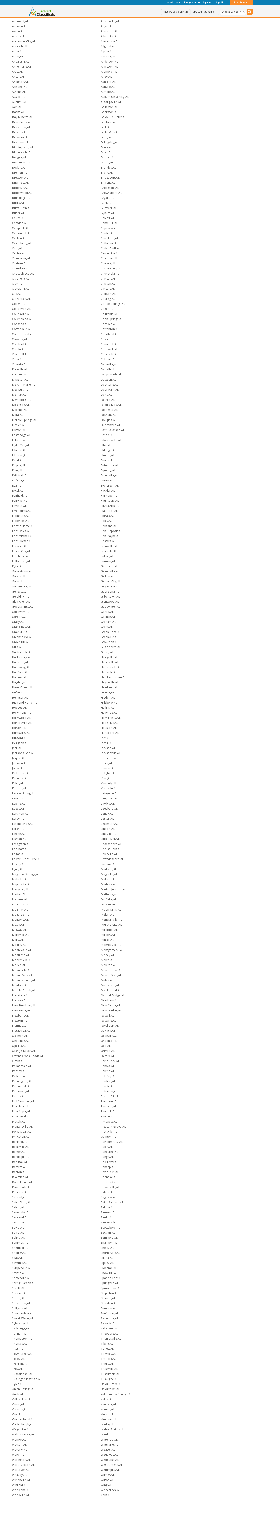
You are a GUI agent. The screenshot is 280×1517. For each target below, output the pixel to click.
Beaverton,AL (21, 127)
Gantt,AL (18, 581)
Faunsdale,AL (110, 500)
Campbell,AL (20, 228)
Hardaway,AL (21, 667)
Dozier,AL (18, 425)
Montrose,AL (21, 955)
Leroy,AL (18, 818)
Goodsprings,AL (22, 606)
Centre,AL (18, 253)
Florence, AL (20, 521)
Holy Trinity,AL (111, 717)
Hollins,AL (107, 707)
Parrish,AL (108, 1071)
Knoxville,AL (109, 788)
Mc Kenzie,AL (110, 904)
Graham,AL (108, 622)
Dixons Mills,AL (111, 405)
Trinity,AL (107, 1364)
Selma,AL (18, 1237)
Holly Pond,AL (21, 712)
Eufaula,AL (19, 480)
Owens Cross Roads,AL (28, 1056)
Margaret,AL (20, 889)
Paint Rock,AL (110, 1061)
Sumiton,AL (108, 1308)
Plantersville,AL (22, 1126)
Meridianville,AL (111, 919)
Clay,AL (17, 283)
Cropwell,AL (20, 354)
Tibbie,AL (107, 1343)
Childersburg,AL (111, 268)
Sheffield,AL (20, 1247)
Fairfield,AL (19, 495)
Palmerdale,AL (22, 1066)
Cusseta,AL (19, 364)
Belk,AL (106, 127)
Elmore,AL (108, 455)
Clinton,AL (108, 288)
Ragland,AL (19, 1141)
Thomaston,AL (22, 1338)
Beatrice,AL (109, 122)
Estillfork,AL (20, 475)
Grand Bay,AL (21, 627)
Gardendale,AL (22, 586)
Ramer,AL (18, 1152)
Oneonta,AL (109, 1041)
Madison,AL (109, 869)
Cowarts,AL (20, 339)
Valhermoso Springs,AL (116, 1394)
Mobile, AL (19, 945)
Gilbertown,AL (110, 596)
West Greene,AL (112, 1465)
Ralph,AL (107, 1147)
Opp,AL (106, 1046)
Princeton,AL (20, 1136)
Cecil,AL (17, 248)
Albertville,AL (109, 36)
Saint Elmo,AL (21, 1202)
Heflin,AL (18, 692)
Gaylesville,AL (110, 586)
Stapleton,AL (109, 1293)
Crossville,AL (109, 354)
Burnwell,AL (109, 208)
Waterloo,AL (109, 1439)
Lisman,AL (19, 839)
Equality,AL (108, 470)
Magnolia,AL (109, 874)
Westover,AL (20, 1470)
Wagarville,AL (21, 1429)
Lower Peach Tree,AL (26, 859)
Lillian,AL (18, 829)
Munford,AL (20, 985)
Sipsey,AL (107, 1263)
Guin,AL (17, 647)
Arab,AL (17, 71)
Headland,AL (109, 687)
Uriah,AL (18, 1394)
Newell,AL (108, 1015)
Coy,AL (105, 339)
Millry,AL (18, 940)
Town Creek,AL (22, 1353)
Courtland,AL (109, 334)
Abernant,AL (20, 21)
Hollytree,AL (109, 712)
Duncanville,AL (111, 425)
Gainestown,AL (22, 571)
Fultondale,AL (21, 561)
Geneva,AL (19, 591)
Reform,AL (19, 1167)
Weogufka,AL (110, 1459)
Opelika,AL (19, 1046)
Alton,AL (18, 56)
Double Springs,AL (24, 420)
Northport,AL (110, 1025)
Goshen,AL (108, 617)
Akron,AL (18, 31)
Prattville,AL (109, 1131)
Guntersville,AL (22, 652)
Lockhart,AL (20, 849)
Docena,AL (19, 410)
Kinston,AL (19, 788)
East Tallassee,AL (113, 430)
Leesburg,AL (109, 808)
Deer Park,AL (110, 389)
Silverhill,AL (19, 1263)
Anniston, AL (109, 66)
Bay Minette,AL (22, 117)
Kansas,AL (108, 768)
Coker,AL (107, 309)
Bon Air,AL (108, 157)
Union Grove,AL (111, 1384)
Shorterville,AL (111, 1253)
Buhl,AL (106, 203)
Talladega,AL (21, 1328)
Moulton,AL (109, 965)
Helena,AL (108, 692)
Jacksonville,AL (111, 753)
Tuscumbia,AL (110, 1374)
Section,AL (108, 1232)
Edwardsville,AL (111, 440)
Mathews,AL (109, 894)
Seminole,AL (109, 1237)
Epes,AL (17, 470)
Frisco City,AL (21, 551)
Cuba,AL (17, 359)
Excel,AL (17, 490)
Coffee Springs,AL (113, 304)
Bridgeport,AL (110, 177)
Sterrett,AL (108, 1298)
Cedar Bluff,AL (111, 248)
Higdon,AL (108, 697)
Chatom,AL (19, 263)
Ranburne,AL (109, 1152)
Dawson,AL (108, 379)
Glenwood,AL (110, 601)
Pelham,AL (19, 1076)
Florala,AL (108, 516)
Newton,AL (19, 1020)
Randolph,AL (20, 1157)
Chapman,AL (109, 258)
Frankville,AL (109, 546)
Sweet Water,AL (23, 1318)
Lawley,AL (108, 803)
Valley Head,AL (22, 1399)
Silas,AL (17, 1258)
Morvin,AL (19, 965)
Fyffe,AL (17, 566)
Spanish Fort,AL (111, 1278)
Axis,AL (17, 107)
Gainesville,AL (110, 571)
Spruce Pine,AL (111, 1288)
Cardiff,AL (107, 233)
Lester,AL (107, 818)
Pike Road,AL (21, 1106)
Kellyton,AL (108, 773)
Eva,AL (16, 485)
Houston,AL (109, 728)
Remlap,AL (108, 1167)
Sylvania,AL (108, 1323)
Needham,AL (109, 1000)
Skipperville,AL (22, 1268)
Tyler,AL (17, 1384)
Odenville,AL (109, 1035)
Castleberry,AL (22, 243)
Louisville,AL (109, 854)
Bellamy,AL (19, 132)
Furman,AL (108, 561)
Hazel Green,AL (22, 687)
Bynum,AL (108, 213)
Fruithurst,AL (21, 556)
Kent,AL (106, 778)
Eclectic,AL (19, 440)
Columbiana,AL (22, 319)
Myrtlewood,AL (111, 990)
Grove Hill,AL (21, 642)
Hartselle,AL (109, 672)
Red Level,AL (109, 1162)
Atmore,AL (108, 92)
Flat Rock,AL (109, 511)
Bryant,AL (107, 198)
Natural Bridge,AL (113, 995)
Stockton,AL (109, 1303)
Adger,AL (107, 26)
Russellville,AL (110, 1187)
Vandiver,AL (109, 1404)
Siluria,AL (107, 1258)
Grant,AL (107, 627)
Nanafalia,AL (20, 995)
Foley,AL (107, 521)
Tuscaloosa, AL (22, 1374)
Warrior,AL (19, 1439)
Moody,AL (108, 955)
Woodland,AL (21, 1490)
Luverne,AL (108, 864)
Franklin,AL (19, 546)
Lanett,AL (18, 798)
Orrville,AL (108, 1051)
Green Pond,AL (111, 632)
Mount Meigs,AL (23, 975)
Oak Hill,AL (108, 1030)
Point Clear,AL (21, 1131)
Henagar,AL (20, 697)
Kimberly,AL (109, 783)
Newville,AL (109, 1020)
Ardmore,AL (109, 71)
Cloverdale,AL (21, 299)
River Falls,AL (110, 1172)
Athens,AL (19, 92)
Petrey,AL (18, 1096)
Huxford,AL (19, 738)
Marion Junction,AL (114, 889)
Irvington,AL (20, 743)
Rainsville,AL (20, 1147)
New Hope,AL (21, 1010)
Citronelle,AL (20, 278)
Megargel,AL (20, 914)
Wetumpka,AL (110, 1470)
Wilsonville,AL (21, 1480)
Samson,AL (108, 1212)
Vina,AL (17, 1414)
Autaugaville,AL (111, 102)
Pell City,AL (108, 1076)
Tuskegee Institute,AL (27, 1379)
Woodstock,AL (111, 1490)
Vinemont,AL (109, 1419)
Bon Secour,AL (22, 162)
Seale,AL (18, 1232)
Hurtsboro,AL (110, 733)
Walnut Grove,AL (23, 1434)
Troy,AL (17, 1369)
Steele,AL (18, 1298)
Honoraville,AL (22, 723)
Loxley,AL (18, 864)
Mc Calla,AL (109, 899)
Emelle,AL (107, 460)
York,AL (106, 1495)
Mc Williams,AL (111, 909)
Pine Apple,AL (21, 1111)
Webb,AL (18, 1454)
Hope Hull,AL (109, 723)
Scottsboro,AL (110, 1227)
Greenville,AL (110, 637)
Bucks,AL (18, 203)
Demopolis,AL (21, 399)
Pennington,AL (22, 1081)
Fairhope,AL (109, 495)
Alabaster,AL (109, 31)
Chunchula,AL (110, 273)
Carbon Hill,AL (21, 233)
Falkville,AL (19, 500)
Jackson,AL (108, 748)
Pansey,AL (19, 1071)
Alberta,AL (19, 36)
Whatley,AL (19, 1475)
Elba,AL (106, 445)
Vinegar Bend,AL (23, 1419)
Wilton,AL (107, 1480)
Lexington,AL (110, 823)
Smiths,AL (19, 1273)
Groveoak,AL (109, 642)
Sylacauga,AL (21, 1323)
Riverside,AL (20, 1177)
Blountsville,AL (22, 152)
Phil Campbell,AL (23, 1101)
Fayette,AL (19, 505)
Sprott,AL (18, 1288)
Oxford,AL (108, 1056)
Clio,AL (17, 293)
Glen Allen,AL (21, 601)
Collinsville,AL (21, 314)
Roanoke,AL (109, 1177)
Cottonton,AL (110, 329)
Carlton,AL (19, 238)
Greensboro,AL (22, 637)
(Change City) (189, 2)
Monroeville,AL (111, 945)
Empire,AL (19, 465)
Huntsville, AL (21, 733)
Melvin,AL (107, 914)
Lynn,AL (17, 869)
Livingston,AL (21, 844)
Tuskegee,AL (109, 1379)
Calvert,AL (108, 218)
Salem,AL (18, 1207)
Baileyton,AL (109, 107)
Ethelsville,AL (110, 475)
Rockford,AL (109, 1182)
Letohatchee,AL (22, 823)
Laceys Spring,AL (23, 793)
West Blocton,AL (23, 1465)
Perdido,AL (108, 1081)
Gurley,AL (107, 652)
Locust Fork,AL (111, 849)
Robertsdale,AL (22, 1182)
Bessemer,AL (21, 142)
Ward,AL (106, 1434)
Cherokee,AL (20, 268)
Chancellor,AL (21, 258)
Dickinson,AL (21, 405)
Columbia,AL (109, 314)
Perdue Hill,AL (21, 1086)
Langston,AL (109, 798)
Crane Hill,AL (109, 344)
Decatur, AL (20, 389)
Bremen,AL (19, 172)
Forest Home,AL (23, 526)
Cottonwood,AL (22, 334)
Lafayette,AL (109, 793)
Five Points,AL (21, 511)
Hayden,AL (19, 682)
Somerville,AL (21, 1278)
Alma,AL (17, 51)
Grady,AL (18, 622)
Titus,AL (17, 1348)
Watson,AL (19, 1444)
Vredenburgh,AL (22, 1424)
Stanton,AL (19, 1293)
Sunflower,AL (110, 1313)
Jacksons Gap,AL (23, 753)
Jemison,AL (19, 763)
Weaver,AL (108, 1449)
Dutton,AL (19, 430)
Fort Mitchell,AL (22, 536)
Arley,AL (106, 76)
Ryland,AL (107, 1192)
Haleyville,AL (109, 657)
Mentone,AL (20, 919)
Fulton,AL (107, 556)
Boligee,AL (19, 157)
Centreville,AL (110, 253)
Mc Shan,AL (20, 909)
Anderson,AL (109, 61)
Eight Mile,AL (21, 445)
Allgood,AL (108, 46)
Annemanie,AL (22, 66)
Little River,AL (110, 839)
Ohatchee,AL (21, 1041)
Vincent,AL (108, 1414)
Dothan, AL (108, 415)
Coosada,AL (20, 324)
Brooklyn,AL (20, 187)
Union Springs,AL (23, 1389)
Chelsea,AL (108, 263)
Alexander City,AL (24, 41)
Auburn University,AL (115, 97)
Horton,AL (19, 728)
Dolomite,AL (109, 410)
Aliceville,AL (20, 46)
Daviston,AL (20, 379)
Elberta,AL (19, 450)
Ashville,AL (108, 87)
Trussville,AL (109, 1369)
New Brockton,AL (24, 1005)
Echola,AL (107, 435)
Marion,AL (19, 894)
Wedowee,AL (110, 1454)
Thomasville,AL (111, 1338)
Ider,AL (106, 738)
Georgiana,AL (110, 591)
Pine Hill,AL (108, 1111)
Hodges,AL (19, 707)
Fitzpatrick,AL (110, 505)
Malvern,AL (108, 879)
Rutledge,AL (20, 1192)
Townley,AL (109, 1353)
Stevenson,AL (21, 1303)
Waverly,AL (19, 1449)
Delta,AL (107, 394)
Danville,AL (108, 369)
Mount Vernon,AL (24, 980)
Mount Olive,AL (111, 975)
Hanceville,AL (110, 662)
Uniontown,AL (110, 1389)
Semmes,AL (20, 1242)
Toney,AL (107, 1348)
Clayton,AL (108, 283)
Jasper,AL (18, 758)
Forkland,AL (109, 526)
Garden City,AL (111, 581)
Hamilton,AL (20, 662)
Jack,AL (17, 748)
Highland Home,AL (24, 702)
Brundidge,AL (21, 198)
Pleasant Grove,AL (113, 1126)
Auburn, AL (19, 102)
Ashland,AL (19, 87)
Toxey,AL (18, 1359)
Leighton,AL (20, 813)
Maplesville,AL (21, 884)
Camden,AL (20, 223)
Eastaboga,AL (21, 435)
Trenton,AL (19, 1364)
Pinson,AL (108, 1116)
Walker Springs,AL (113, 1429)
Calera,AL (18, 218)
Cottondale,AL (22, 329)
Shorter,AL (19, 1253)
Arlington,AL (20, 81)
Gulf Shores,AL (111, 647)
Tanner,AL (19, 1333)
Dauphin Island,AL (113, 374)
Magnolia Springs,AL (26, 874)
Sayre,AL (18, 1227)
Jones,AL (107, 763)
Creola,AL (18, 349)
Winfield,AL (19, 1485)
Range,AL (107, 1157)
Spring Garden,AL (23, 1283)
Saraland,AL (20, 1217)
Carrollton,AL (110, 238)
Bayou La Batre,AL (114, 117)
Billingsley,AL (110, 142)
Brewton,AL (20, 177)
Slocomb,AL (109, 1268)
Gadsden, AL (109, 566)
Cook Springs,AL (112, 319)
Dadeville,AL (109, 364)
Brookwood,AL (22, 193)
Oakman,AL (20, 1035)
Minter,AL (107, 940)
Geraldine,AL (20, 596)
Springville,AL (110, 1283)
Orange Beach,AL (24, 1051)
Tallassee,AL (109, 1328)
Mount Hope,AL (111, 970)
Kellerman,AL (21, 773)
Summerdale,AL (22, 1313)
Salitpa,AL (107, 1207)
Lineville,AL (108, 834)
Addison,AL (19, 26)
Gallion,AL (108, 576)
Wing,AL (106, 1485)
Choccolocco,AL (23, 273)
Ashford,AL (108, 81)
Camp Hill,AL (109, 223)
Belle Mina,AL (110, 132)
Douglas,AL (108, 420)
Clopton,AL (108, 293)
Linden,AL (18, 834)
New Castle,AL (111, 1005)
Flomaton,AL (21, 516)
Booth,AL (107, 162)
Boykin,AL (19, 167)
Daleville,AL (20, 369)
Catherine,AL (109, 243)
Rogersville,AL (21, 1187)
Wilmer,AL (108, 1475)
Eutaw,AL (107, 480)
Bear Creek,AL (22, 122)
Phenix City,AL (110, 1096)
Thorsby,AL (19, 1343)
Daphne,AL (19, 374)
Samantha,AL (21, 1212)
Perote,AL (108, 1086)
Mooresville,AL (22, 960)
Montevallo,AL (22, 950)
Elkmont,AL (19, 455)
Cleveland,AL (20, 288)
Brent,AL (107, 172)
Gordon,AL (19, 617)
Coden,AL (18, 304)
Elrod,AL (17, 460)
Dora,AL (17, 415)
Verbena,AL (19, 1409)
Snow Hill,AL (109, 1273)
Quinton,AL (108, 1136)
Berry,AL (107, 137)
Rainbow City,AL (112, 1141)
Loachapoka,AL (111, 844)
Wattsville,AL (109, 1444)
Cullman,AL (108, 359)
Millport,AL (108, 935)
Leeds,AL (18, 808)
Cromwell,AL (109, 349)
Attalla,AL (18, 97)
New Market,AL (111, 1010)
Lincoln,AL (108, 829)
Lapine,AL (18, 803)
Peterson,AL (109, 1091)
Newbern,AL (20, 1015)
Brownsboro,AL (111, 193)
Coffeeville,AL (21, 309)
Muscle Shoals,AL (24, 990)
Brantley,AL (109, 167)
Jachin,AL (107, 743)
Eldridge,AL (108, 450)
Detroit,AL (108, 399)
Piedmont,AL (109, 1101)
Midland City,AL (111, 924)
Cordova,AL (109, 324)
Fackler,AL (108, 490)
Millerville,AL (20, 935)
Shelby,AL (107, 1247)
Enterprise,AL (110, 465)
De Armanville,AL (23, 384)
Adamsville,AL (110, 21)
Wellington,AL (21, 1459)
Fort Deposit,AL (111, 531)
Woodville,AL (21, 1495)
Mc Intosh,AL (21, 904)
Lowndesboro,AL (112, 859)
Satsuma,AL (20, 1222)
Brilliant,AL (108, 182)
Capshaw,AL (109, 228)
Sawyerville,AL (110, 1222)
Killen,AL (18, 783)
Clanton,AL (108, 278)
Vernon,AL (108, 1409)
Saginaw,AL (108, 1197)
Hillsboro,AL (109, 702)
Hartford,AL (20, 672)
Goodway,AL (20, 611)
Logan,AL (18, 854)
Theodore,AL (110, 1333)
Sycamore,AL (110, 1318)
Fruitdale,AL (109, 551)
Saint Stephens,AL (113, 1202)
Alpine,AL (107, 51)
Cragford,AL (20, 344)
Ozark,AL (18, 1061)
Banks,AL (18, 112)
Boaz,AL (106, 152)
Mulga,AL (107, 980)
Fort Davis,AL (21, 531)
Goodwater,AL (110, 606)
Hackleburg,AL (22, 657)
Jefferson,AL (109, 758)
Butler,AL (18, 213)
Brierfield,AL (20, 182)
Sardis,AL (107, 1217)
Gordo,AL (107, 611)
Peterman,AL (21, 1091)
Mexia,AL (18, 924)
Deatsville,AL (110, 384)
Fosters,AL (108, 541)
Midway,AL (19, 929)
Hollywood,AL (21, 717)
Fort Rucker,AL (22, 541)
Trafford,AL (109, 1359)
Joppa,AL (18, 768)
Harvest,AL (19, 677)
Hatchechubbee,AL (113, 677)
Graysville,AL (20, 632)
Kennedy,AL (20, 778)
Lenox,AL (107, 813)
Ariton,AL (18, 76)
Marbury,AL (108, 884)
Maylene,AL (20, 899)
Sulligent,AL (20, 1308)
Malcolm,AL (20, 879)
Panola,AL (108, 1066)
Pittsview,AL (109, 1121)
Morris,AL (107, 960)
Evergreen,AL (110, 485)
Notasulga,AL (21, 1030)
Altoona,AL (108, 56)
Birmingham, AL (23, 147)
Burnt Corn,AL (21, 208)
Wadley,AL (108, 1424)
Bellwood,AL (20, 137)
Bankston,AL (109, 112)
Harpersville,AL (111, 667)
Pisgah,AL (18, 1121)
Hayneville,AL (110, 682)
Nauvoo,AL (19, 1000)
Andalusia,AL (20, 61)
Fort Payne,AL (110, 536)
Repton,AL (19, 1172)
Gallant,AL (19, 576)
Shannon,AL (109, 1242)
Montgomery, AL (112, 950)
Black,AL (107, 147)
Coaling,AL (108, 299)
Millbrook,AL (109, 929)
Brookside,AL (110, 187)
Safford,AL (19, 1197)
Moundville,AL (21, 970)
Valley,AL (107, 1399)
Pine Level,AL (21, 1116)
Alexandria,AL (110, 41)
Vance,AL (18, 1404)
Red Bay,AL (20, 1162)
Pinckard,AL (109, 1106)
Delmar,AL (19, 394)
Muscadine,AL (110, 985)
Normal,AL (19, 1025)
